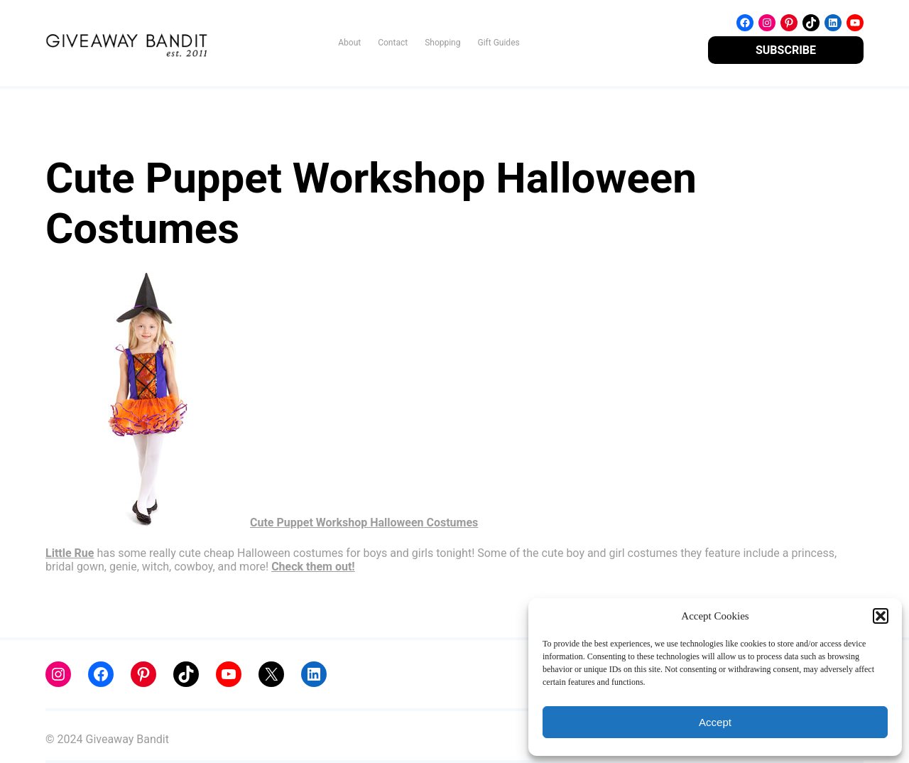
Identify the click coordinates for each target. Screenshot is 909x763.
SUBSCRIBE (786, 50)
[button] (880, 616)
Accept (715, 722)
